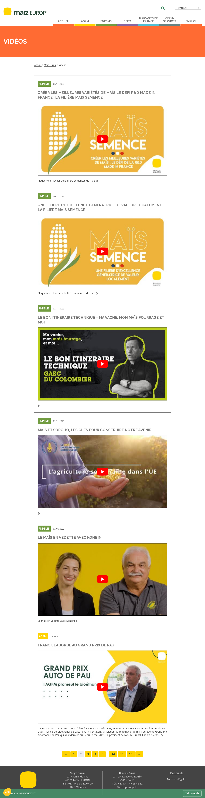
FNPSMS (106, 21)
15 (122, 752)
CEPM (127, 21)
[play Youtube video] (103, 138)
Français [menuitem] (182, 8)
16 (130, 752)
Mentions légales (176, 777)
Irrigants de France (148, 20)
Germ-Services (169, 20)
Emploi (191, 21)
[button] (7, 792)
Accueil (64, 21)
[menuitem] (188, 8)
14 (113, 752)
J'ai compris (192, 793)
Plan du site (176, 770)
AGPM (85, 21)
